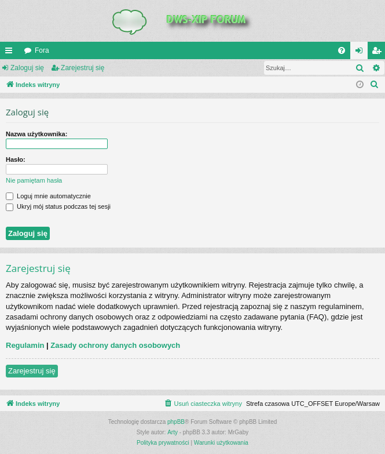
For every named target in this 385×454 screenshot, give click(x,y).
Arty (172, 432)
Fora (42, 50)
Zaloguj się (27, 68)
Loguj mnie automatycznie (48, 196)
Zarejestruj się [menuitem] (378, 52)
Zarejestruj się (82, 68)
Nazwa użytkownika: (36, 133)
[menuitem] (341, 50)
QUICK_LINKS (11, 52)
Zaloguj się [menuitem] (361, 52)
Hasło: (15, 159)
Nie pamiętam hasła (34, 180)
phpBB (176, 422)
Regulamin (25, 345)
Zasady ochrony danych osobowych (115, 345)
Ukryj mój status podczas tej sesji (58, 206)
